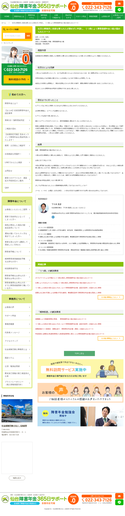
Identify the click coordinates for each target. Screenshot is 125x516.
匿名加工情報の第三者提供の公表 (17, 374)
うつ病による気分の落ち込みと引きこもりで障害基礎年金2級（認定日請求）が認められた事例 (68, 288)
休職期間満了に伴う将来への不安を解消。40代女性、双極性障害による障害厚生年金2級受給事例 (71, 230)
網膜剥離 (50, 240)
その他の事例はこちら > (109, 297)
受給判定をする (68, 16)
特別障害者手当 (11, 269)
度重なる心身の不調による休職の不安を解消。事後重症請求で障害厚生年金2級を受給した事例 (70, 237)
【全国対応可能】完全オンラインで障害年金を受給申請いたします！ (17, 137)
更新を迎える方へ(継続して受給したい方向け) (16, 243)
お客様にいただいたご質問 (16, 209)
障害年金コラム (31, 16)
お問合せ (8, 171)
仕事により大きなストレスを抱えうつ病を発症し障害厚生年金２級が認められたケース (65, 283)
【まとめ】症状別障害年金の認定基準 (17, 111)
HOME (6, 16)
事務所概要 (93, 16)
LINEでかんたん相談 (13, 162)
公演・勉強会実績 (12, 366)
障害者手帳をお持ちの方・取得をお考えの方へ (16, 277)
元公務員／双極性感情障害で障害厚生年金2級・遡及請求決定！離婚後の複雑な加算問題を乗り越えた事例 (74, 250)
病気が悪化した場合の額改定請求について (15, 226)
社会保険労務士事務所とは (16, 349)
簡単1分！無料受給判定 (14, 120)
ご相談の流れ (10, 129)
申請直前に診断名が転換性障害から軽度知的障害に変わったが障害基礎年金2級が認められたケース (69, 334)
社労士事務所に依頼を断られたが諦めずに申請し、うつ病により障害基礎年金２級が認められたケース (45, 23)
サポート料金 (81, 16)
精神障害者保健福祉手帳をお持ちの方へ (15, 260)
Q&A (7, 188)
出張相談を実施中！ (13, 154)
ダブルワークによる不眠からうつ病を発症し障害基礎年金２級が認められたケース (64, 278)
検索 (28, 36)
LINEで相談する (56, 16)
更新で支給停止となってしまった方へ (15, 218)
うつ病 (49, 234)
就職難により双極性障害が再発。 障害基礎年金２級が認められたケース (60, 319)
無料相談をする (44, 16)
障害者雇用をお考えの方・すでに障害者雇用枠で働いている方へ (17, 285)
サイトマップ (8, 43)
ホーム (4, 23)
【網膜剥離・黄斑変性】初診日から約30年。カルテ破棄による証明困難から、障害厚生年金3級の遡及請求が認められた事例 (80, 243)
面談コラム (9, 358)
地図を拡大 (17, 478)
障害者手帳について (13, 252)
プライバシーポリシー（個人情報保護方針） (14, 383)
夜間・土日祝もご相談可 (15, 146)
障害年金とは (19, 16)
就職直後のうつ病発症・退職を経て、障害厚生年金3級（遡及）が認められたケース (64, 329)
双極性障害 (50, 227)
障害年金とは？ (11, 103)
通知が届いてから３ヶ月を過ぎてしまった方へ (16, 234)
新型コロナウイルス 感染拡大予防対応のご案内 (16, 179)
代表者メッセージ (12, 332)
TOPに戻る (79, 353)
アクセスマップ (11, 341)
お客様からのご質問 (118, 16)
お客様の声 (106, 16)
